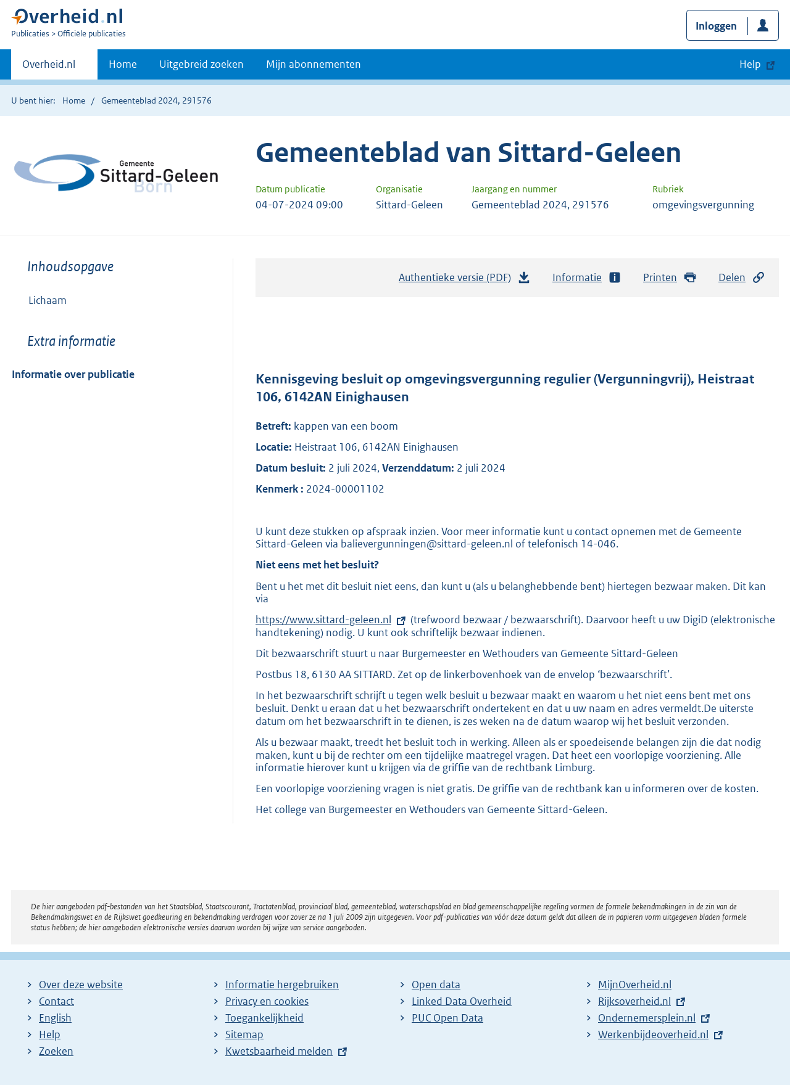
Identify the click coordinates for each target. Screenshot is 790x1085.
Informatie (587, 278)
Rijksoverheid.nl (634, 1001)
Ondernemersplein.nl (647, 1018)
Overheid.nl (48, 68)
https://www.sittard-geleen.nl (323, 619)
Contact (56, 1001)
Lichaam (47, 300)
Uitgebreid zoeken (201, 64)
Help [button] (750, 64)
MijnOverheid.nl (635, 984)
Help (49, 1034)
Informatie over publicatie (73, 374)
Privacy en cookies (267, 1001)
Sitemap (244, 1034)
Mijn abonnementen (313, 64)
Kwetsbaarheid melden (279, 1051)
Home (123, 64)
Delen (741, 278)
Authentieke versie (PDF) (465, 280)
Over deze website (81, 984)
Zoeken (56, 1051)
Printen (670, 278)
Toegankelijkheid (264, 1018)
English (55, 1018)
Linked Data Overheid (462, 1001)
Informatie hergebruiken (282, 984)
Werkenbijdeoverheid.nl (653, 1034)
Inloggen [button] (716, 26)
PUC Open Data (447, 1018)
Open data (436, 984)
